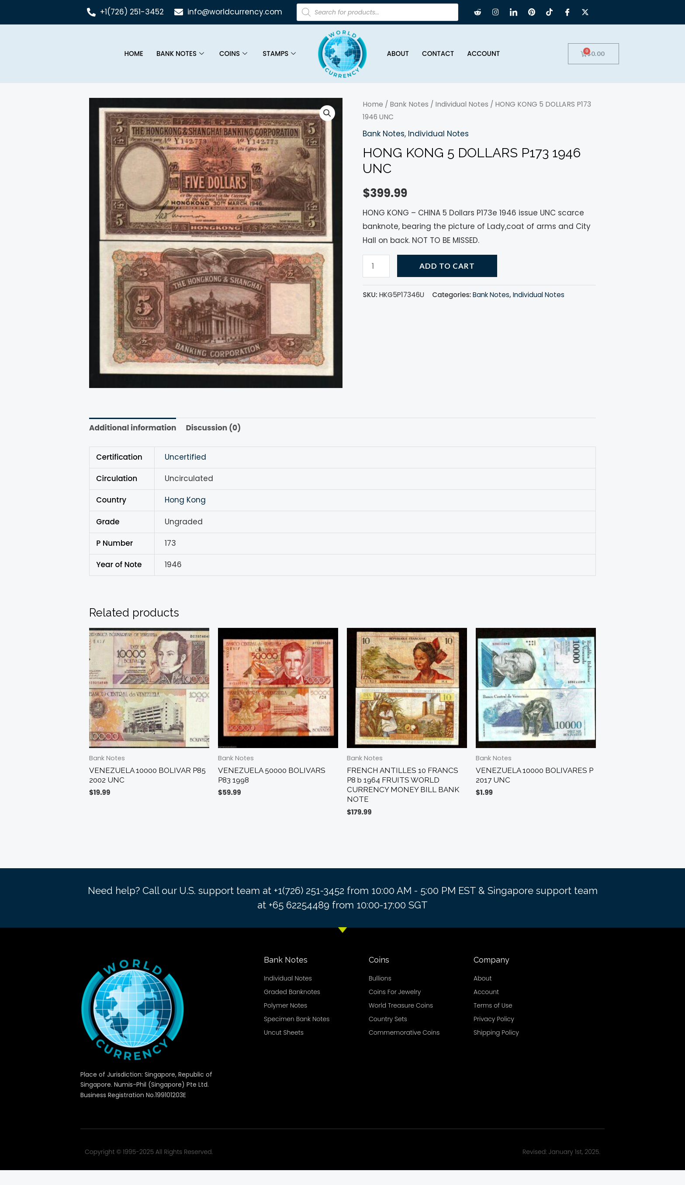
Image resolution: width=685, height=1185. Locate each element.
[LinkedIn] (513, 12)
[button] (327, 128)
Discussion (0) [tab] (213, 442)
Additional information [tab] (132, 442)
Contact (438, 53)
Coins (234, 53)
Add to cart (447, 280)
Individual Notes (461, 119)
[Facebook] (567, 12)
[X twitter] (585, 12)
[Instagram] (495, 12)
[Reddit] (477, 12)
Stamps (280, 53)
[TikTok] (549, 12)
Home (133, 53)
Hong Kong (185, 514)
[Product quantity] (376, 280)
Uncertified (185, 471)
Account (483, 53)
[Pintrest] (531, 12)
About (398, 53)
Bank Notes (181, 53)
